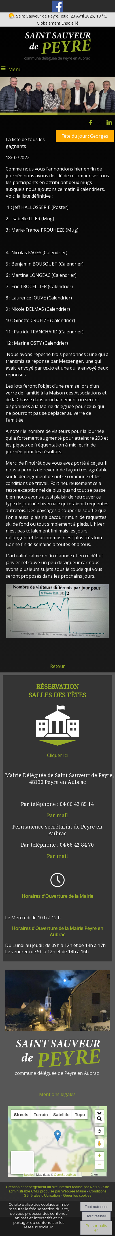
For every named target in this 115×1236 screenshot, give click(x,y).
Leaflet (30, 1174)
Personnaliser (96, 1227)
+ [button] (99, 1156)
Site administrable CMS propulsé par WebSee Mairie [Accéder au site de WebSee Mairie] (58, 1189)
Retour (57, 666)
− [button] (99, 1164)
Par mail (57, 815)
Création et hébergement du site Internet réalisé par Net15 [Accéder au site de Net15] (53, 1187)
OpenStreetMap (67, 1174)
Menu (15, 69)
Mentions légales (57, 1094)
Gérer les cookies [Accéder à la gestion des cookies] (77, 1195)
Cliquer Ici (57, 755)
